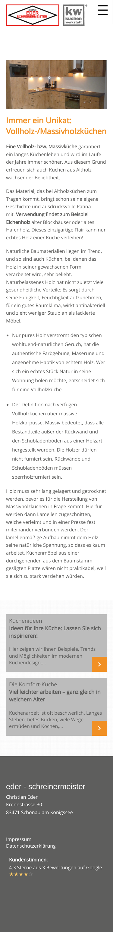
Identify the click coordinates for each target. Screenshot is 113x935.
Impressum (18, 839)
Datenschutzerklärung (31, 845)
